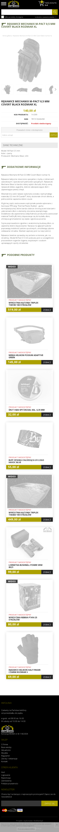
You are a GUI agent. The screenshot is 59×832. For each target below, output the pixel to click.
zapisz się (50, 803)
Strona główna (7, 36)
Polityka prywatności (9, 783)
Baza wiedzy (6, 747)
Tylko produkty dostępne (12, 17)
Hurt (3, 772)
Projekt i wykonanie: (29, 820)
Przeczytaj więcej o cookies (26, 829)
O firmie (4, 744)
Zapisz (53, 135)
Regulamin (5, 755)
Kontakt (4, 761)
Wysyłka (4, 753)
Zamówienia (6, 780)
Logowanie (5, 775)
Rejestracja (6, 778)
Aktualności (6, 750)
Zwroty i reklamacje (9, 758)
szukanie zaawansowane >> (46, 17)
